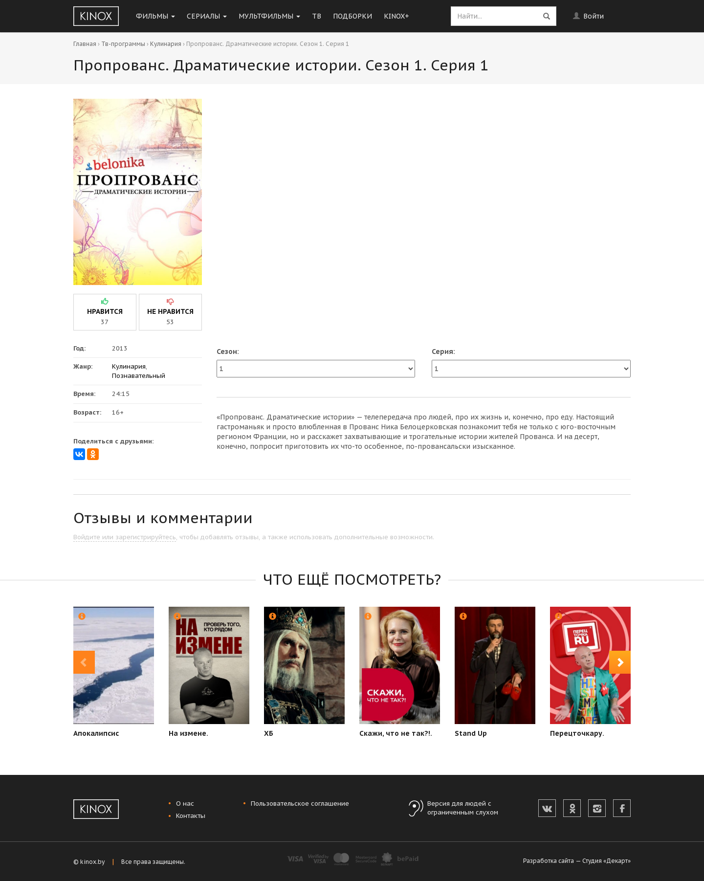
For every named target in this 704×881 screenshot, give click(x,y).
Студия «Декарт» (606, 860)
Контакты (190, 816)
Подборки (352, 16)
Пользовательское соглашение (300, 803)
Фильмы (155, 16)
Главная (84, 43)
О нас (185, 803)
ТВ (316, 16)
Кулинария (165, 43)
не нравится (170, 311)
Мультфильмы (269, 16)
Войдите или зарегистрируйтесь (124, 537)
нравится (105, 311)
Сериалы (207, 16)
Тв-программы (123, 43)
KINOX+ (396, 16)
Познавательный (138, 376)
